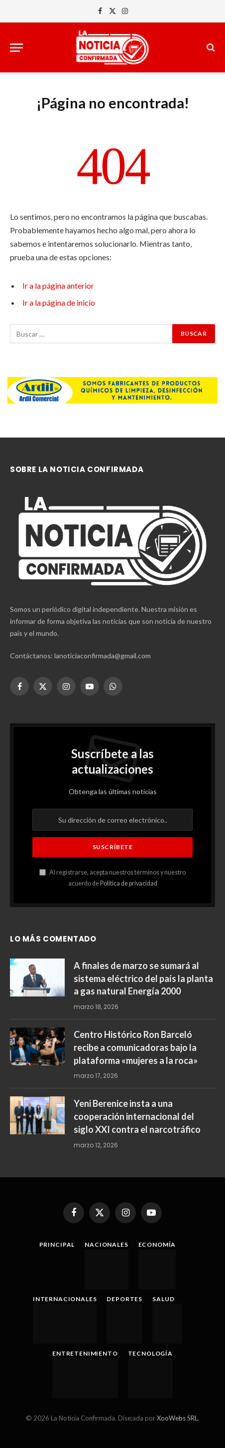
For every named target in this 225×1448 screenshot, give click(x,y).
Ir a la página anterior (58, 285)
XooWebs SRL (177, 1418)
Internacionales (65, 1299)
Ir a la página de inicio (58, 302)
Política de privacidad (128, 883)
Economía (157, 1244)
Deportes (124, 1299)
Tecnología (150, 1353)
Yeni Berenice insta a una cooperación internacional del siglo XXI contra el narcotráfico (137, 1116)
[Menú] (16, 47)
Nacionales (106, 1244)
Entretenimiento (85, 1353)
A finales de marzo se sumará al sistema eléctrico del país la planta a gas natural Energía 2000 (143, 978)
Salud (163, 1299)
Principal (57, 1244)
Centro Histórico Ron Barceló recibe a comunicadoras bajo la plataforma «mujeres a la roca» (136, 1047)
